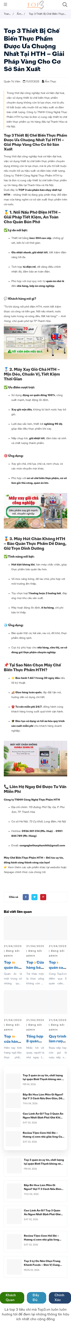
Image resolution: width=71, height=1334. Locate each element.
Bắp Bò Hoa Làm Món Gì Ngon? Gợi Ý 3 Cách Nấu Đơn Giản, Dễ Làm (43, 1098)
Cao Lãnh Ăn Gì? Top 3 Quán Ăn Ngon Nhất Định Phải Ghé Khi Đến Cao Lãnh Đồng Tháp (43, 1117)
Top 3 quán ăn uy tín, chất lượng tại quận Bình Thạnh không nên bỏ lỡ (44, 1079)
